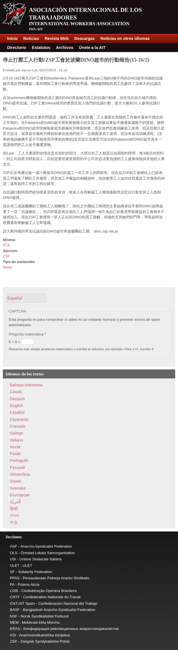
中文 (6, 245)
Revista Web (57, 38)
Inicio (12, 38)
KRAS (15, 629)
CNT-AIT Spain (22, 603)
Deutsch (17, 399)
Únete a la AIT (92, 47)
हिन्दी (14, 509)
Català (16, 391)
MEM (14, 622)
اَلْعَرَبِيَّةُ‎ (15, 502)
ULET (14, 565)
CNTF (15, 597)
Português (19, 460)
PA (12, 584)
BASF (15, 610)
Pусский (17, 467)
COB (14, 591)
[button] (26, 298)
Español (17, 412)
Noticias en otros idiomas (125, 38)
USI (13, 559)
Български (19, 495)
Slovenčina (20, 474)
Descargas (84, 38)
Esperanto (19, 419)
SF (12, 572)
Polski (15, 453)
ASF (13, 546)
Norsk (15, 447)
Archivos (64, 47)
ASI (13, 635)
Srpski (15, 481)
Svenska (17, 488)
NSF (13, 616)
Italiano (16, 440)
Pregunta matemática (27, 334)
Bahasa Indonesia (26, 385)
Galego (16, 433)
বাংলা (14, 515)
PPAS (15, 578)
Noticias (31, 38)
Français (17, 426)
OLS (13, 553)
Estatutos (41, 47)
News (7, 267)
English (16, 405)
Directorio (16, 47)
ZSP (6, 256)
